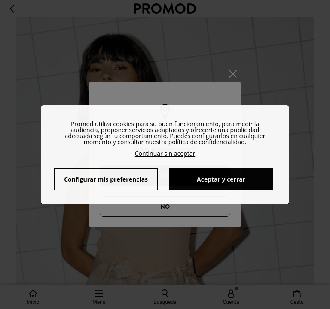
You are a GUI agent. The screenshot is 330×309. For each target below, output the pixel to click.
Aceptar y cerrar (221, 179)
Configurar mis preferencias (106, 179)
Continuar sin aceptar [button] (165, 153)
